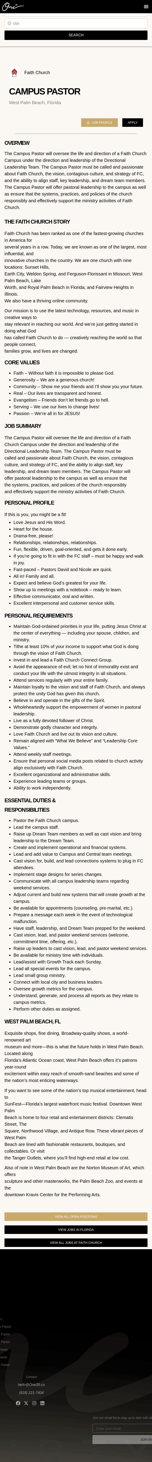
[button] (146, 5)
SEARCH (76, 35)
